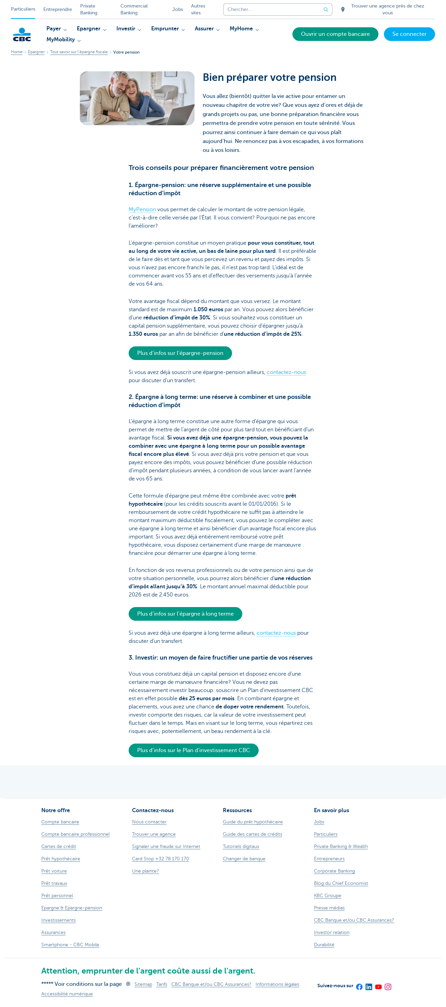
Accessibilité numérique (67, 993)
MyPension (142, 209)
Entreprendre (57, 9)
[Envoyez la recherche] (326, 9)
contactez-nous (286, 372)
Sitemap (143, 984)
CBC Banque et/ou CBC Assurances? (211, 984)
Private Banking (88, 9)
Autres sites (198, 9)
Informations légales (277, 984)
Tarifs (161, 984)
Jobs (177, 9)
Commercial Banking (134, 9)
